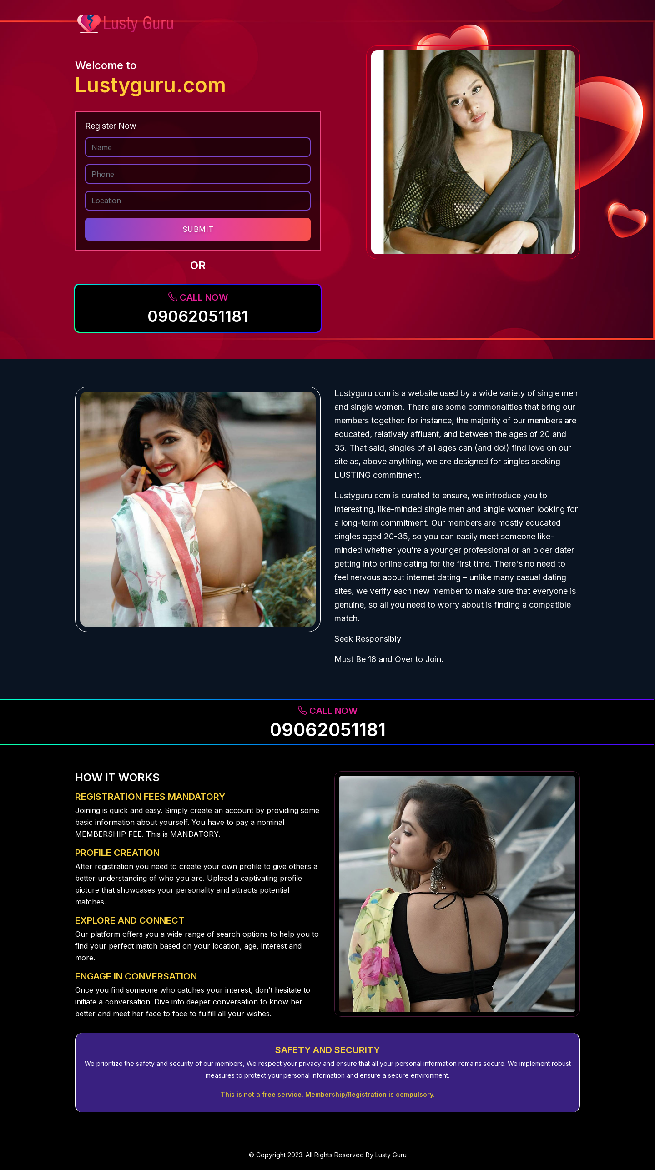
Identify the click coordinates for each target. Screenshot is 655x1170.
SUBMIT (198, 229)
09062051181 (197, 316)
